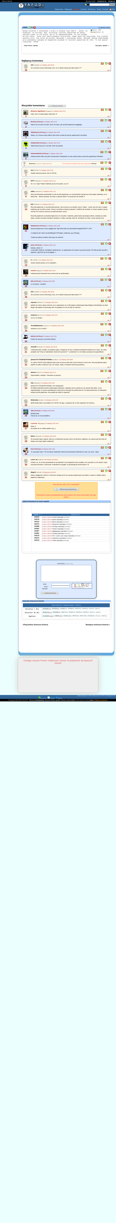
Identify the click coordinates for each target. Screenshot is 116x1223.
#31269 (91, 620)
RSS (112, 9)
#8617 (83, 620)
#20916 (67, 620)
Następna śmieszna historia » (98, 629)
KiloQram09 (35, 144)
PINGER (59, 702)
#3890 (58, 620)
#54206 (56, 617)
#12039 (48, 620)
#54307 (72, 616)
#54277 (64, 616)
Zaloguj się (111, 1)
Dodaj (99, 9)
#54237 (92, 616)
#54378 (85, 613)
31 (97, 32)
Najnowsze (59, 9)
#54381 (63, 613)
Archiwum (91, 9)
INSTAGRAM (42, 702)
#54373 (78, 613)
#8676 (75, 620)
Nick (44, 588)
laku (32, 282)
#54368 (71, 613)
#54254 (79, 616)
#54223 (98, 616)
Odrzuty (76, 9)
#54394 (55, 613)
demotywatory (39, 704)
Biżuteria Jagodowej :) (38, 112)
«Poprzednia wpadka (31, 46)
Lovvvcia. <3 (35, 424)
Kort (32, 450)
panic (33, 246)
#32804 (104, 620)
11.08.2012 (102, 27)
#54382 (47, 613)
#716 (97, 620)
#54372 (97, 613)
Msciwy (33, 123)
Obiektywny (35, 133)
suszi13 (33, 271)
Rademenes (35, 227)
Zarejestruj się (101, 1)
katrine (33, 337)
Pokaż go (94, 164)
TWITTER (51, 702)
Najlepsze (68, 9)
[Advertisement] (9, 587)
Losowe (84, 9)
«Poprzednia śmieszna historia (35, 629)
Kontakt (105, 9)
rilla (32, 411)
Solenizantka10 (36, 154)
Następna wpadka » (102, 46)
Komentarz (65, 564)
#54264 (85, 616)
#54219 (47, 617)
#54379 (91, 613)
